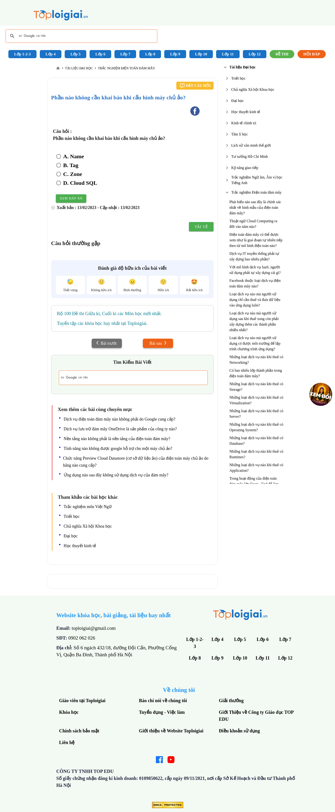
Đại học (237, 101)
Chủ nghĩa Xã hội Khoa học (252, 89)
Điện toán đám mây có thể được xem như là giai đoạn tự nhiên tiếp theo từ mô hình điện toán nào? (255, 240)
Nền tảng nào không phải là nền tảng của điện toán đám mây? (117, 438)
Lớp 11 (228, 54)
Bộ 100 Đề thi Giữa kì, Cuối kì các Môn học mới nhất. (109, 313)
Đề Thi (281, 54)
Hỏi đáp (311, 54)
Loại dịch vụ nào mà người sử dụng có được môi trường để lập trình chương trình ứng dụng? (254, 343)
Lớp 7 (125, 54)
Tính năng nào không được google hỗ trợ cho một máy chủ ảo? (118, 448)
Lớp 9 (175, 54)
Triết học (238, 78)
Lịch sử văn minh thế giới (251, 145)
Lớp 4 (51, 54)
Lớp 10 (201, 54)
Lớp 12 (255, 54)
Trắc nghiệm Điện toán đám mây (256, 192)
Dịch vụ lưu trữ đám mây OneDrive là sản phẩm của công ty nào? (120, 429)
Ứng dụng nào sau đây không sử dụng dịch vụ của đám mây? (116, 475)
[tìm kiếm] (81, 36)
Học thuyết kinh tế (245, 112)
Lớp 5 (75, 54)
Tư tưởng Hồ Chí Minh (249, 156)
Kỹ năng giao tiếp (244, 168)
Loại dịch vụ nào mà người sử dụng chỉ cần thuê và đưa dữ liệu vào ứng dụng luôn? (254, 299)
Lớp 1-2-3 (22, 54)
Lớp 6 (100, 54)
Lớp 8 (150, 54)
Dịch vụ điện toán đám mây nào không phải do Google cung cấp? (119, 419)
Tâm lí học (239, 134)
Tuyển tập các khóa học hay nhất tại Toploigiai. (102, 323)
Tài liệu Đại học (242, 67)
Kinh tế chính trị (243, 123)
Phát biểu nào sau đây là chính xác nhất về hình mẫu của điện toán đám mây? (255, 207)
